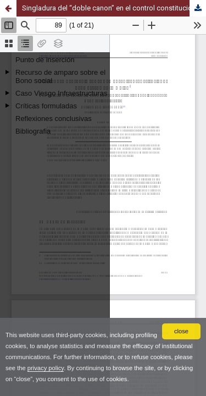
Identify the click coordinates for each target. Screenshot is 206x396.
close (181, 331)
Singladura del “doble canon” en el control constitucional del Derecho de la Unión (114, 8)
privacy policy (45, 368)
